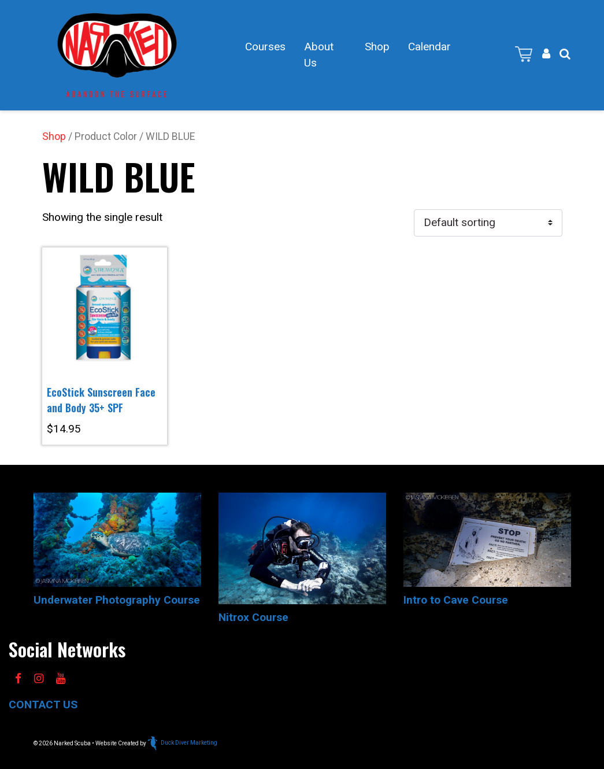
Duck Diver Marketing (182, 743)
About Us (319, 55)
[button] (564, 54)
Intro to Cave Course (455, 600)
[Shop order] (488, 222)
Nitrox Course (253, 617)
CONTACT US (43, 704)
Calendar (429, 46)
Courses (265, 46)
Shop (377, 46)
